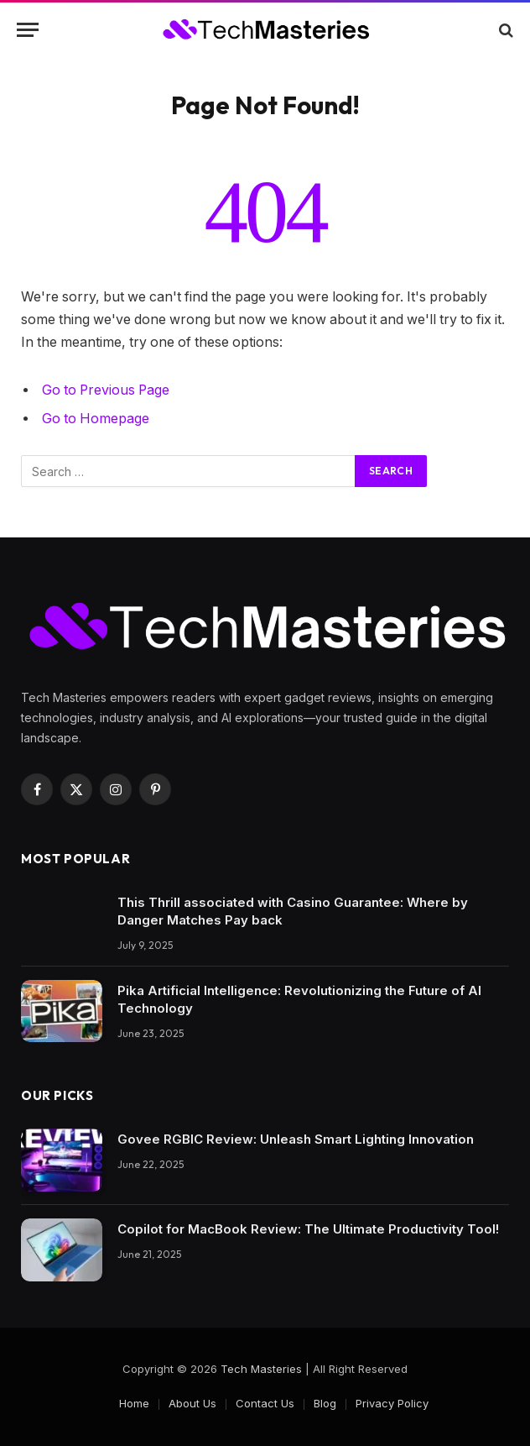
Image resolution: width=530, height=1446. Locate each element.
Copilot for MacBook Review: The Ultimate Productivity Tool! (308, 1229)
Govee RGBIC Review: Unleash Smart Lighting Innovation (295, 1139)
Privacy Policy (392, 1403)
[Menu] (28, 30)
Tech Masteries (261, 1368)
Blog (325, 1403)
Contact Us (265, 1403)
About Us (192, 1403)
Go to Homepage (95, 419)
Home (134, 1403)
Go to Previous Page (105, 390)
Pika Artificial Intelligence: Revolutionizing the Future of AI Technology (299, 999)
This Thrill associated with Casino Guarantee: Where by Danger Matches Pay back (292, 911)
